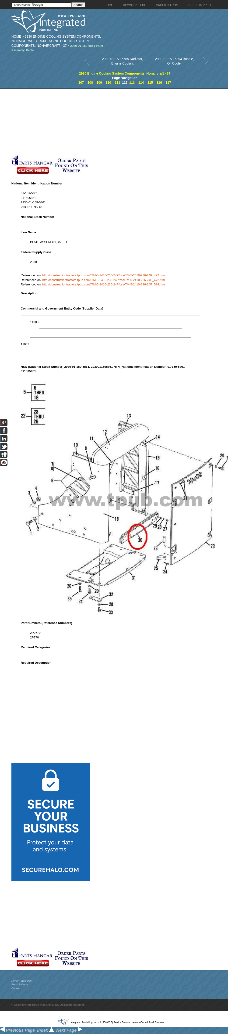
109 (99, 82)
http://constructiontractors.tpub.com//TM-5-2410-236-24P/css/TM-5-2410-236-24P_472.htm (103, 280)
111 (117, 82)
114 (141, 82)
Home (16, 36)
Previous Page (17, 1030)
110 (108, 82)
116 (159, 82)
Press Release (19, 984)
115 (150, 82)
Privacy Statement (21, 980)
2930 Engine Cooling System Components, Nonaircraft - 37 (124, 73)
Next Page (69, 1030)
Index (45, 1030)
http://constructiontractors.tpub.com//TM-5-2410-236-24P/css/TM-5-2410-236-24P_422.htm (103, 275)
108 (90, 82)
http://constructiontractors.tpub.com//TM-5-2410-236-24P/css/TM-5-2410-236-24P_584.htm (103, 284)
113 (132, 82)
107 (81, 82)
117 (168, 82)
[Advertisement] (91, 122)
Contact (15, 988)
